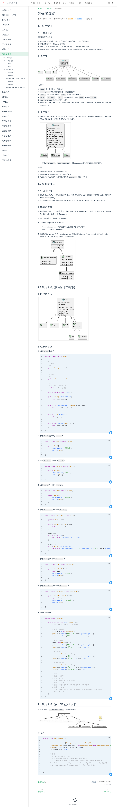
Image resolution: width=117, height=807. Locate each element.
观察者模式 (6, 131)
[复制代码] (110, 432)
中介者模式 (6, 136)
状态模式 (5, 150)
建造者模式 (6, 40)
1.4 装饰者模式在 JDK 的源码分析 (14, 88)
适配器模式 (6, 44)
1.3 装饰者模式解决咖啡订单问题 (14, 79)
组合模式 (5, 92)
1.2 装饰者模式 (8, 70)
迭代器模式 (6, 126)
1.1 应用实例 (7, 58)
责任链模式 (6, 160)
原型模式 (5, 35)
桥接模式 (5, 49)
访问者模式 (6, 121)
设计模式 (6, 10)
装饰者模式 (6, 54)
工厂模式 (5, 30)
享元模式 (5, 102)
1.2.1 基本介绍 (8, 73)
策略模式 (5, 155)
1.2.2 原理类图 (8, 76)
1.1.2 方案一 (8, 64)
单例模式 (5, 25)
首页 (33, 3)
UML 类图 (6, 20)
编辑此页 (42, 782)
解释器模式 (6, 146)
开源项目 (88, 3)
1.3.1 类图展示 (8, 82)
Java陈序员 (43, 19)
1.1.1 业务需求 (8, 61)
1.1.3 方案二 (8, 67)
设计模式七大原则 (9, 15)
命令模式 (5, 116)
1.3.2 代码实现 (8, 84)
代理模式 (5, 107)
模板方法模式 (7, 111)
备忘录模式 (6, 141)
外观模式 (5, 97)
